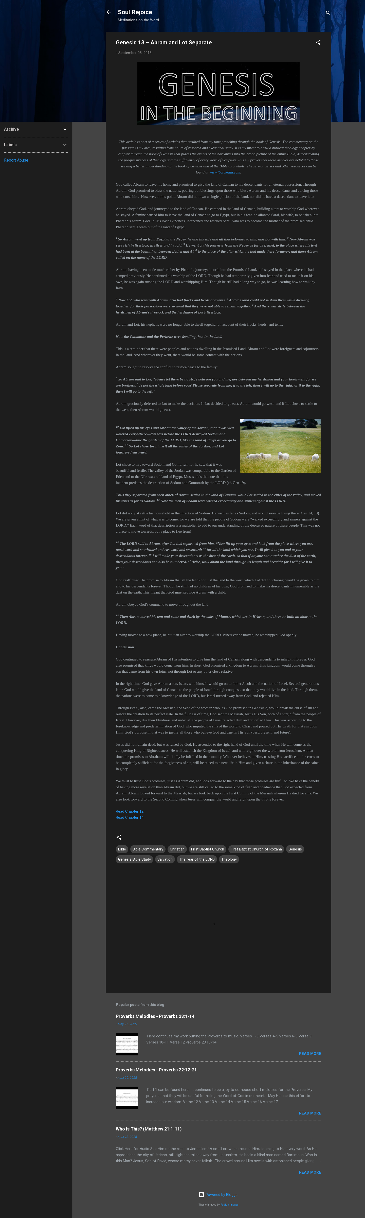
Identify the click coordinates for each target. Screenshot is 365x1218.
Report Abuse (16, 160)
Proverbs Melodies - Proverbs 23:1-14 (155, 1016)
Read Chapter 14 (129, 817)
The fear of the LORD (197, 859)
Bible (122, 849)
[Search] (328, 14)
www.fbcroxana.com (224, 172)
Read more (310, 1053)
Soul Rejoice (135, 12)
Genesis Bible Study (134, 859)
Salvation (165, 859)
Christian (177, 849)
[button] (318, 43)
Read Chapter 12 (129, 811)
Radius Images (230, 1204)
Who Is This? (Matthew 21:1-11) (149, 1129)
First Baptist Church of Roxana (256, 849)
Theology (229, 859)
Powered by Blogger (218, 1194)
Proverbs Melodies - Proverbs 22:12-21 (156, 1069)
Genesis (295, 849)
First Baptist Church (207, 849)
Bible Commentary (148, 849)
